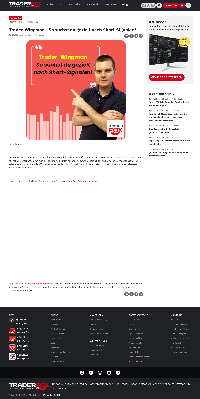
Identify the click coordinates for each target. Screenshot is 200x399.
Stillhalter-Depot (178, 347)
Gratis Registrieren (166, 77)
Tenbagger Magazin (179, 324)
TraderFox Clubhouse (99, 333)
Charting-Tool (134, 329)
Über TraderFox (58, 319)
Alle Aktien (56, 356)
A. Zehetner (39, 35)
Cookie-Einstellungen (60, 352)
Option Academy (97, 329)
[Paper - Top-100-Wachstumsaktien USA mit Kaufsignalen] (169, 149)
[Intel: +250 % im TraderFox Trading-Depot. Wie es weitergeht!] (169, 110)
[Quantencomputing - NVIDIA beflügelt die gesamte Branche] (11, 315)
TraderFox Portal (97, 345)
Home (13, 21)
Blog (125, 4)
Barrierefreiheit (57, 361)
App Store (21, 319)
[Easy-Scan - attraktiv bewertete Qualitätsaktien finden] (169, 137)
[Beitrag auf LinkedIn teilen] (141, 36)
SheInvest (94, 324)
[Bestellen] (171, 5)
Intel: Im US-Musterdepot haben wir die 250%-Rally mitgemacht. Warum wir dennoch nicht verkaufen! (168, 117)
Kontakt (54, 324)
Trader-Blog (32, 21)
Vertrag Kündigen (58, 329)
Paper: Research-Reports (139, 356)
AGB (53, 343)
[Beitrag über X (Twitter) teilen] (131, 36)
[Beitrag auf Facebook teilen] (136, 36)
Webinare (111, 4)
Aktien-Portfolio (135, 343)
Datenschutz (56, 347)
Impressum (56, 338)
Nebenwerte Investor (180, 338)
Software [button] (53, 4)
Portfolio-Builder (136, 361)
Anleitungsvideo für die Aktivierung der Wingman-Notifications (70, 181)
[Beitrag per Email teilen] (126, 36)
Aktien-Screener (136, 324)
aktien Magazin (96, 350)
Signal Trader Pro (136, 333)
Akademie (93, 4)
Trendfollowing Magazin (181, 329)
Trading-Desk (96, 355)
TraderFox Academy (98, 319)
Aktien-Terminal (135, 347)
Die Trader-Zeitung (179, 352)
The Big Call (176, 343)
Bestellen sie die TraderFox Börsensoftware (36, 283)
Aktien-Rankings (136, 338)
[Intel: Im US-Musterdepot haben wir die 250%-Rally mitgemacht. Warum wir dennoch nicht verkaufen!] (169, 126)
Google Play (22, 323)
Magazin (177, 319)
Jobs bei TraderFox (59, 333)
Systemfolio (134, 352)
